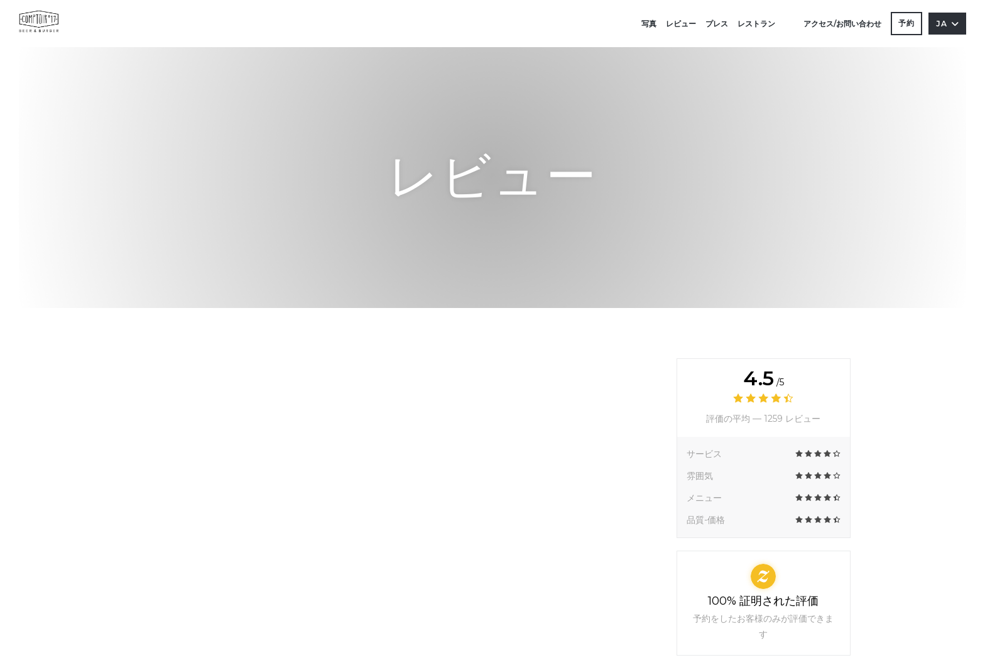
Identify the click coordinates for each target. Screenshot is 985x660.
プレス (716, 23)
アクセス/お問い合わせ (842, 23)
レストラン (756, 23)
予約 (906, 23)
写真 (648, 23)
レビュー (681, 23)
